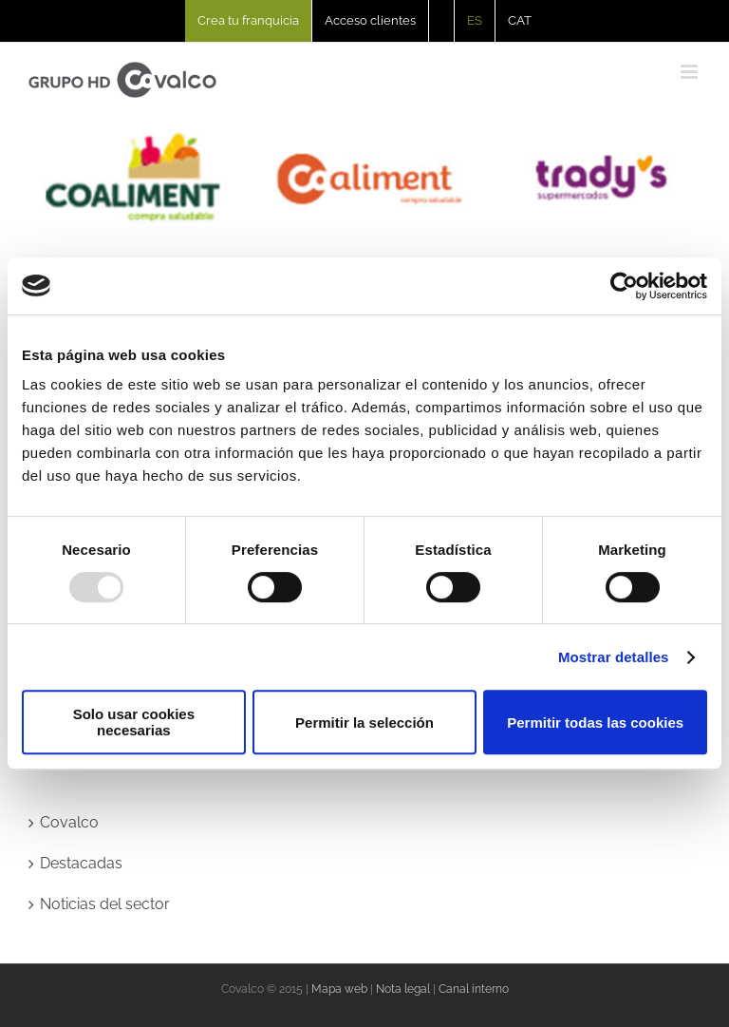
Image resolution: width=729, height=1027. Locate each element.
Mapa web (339, 989)
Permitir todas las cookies (595, 722)
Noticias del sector (105, 904)
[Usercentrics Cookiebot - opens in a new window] (624, 286)
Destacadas (81, 863)
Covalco (69, 822)
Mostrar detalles (613, 657)
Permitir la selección (364, 722)
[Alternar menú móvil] (691, 72)
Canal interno (474, 989)
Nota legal (403, 989)
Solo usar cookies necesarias (134, 722)
